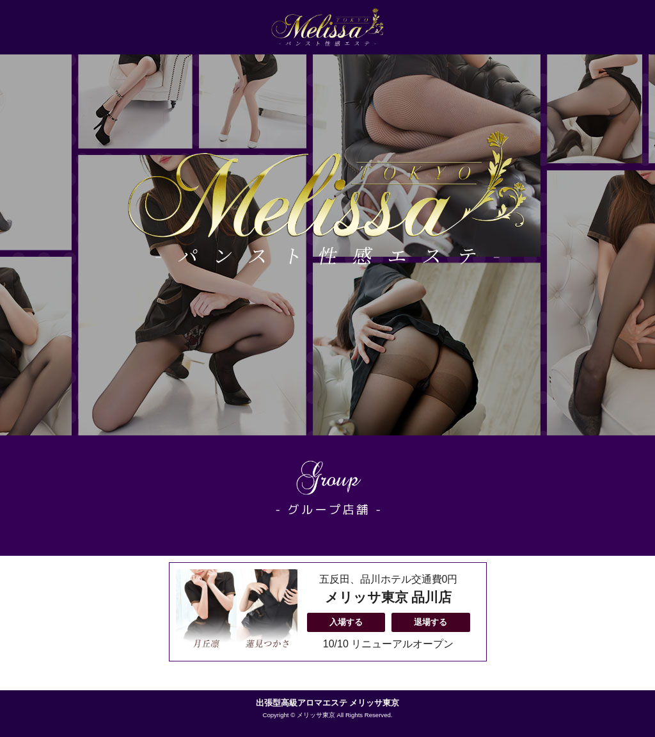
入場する (346, 622)
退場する (430, 622)
